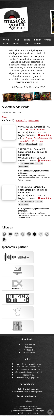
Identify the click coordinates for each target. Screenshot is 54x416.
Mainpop (28, 401)
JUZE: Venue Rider (28, 353)
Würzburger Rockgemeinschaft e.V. (28, 372)
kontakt (37, 43)
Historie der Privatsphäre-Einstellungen (28, 411)
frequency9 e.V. (28, 375)
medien (37, 39)
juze (17, 39)
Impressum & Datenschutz (27, 406)
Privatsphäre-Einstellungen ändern (28, 409)
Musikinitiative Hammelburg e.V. (28, 364)
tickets (6, 43)
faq (27, 43)
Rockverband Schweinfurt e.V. (28, 369)
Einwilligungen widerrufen (28, 413)
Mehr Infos (44, 135)
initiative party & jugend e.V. (28, 378)
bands (27, 39)
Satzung (28, 347)
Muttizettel (28, 350)
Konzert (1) (21, 120)
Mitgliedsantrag (28, 344)
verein (6, 39)
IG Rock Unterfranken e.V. (28, 389)
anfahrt (16, 43)
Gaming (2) (34, 120)
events (47, 39)
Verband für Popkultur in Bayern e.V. (28, 392)
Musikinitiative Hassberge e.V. (28, 367)
